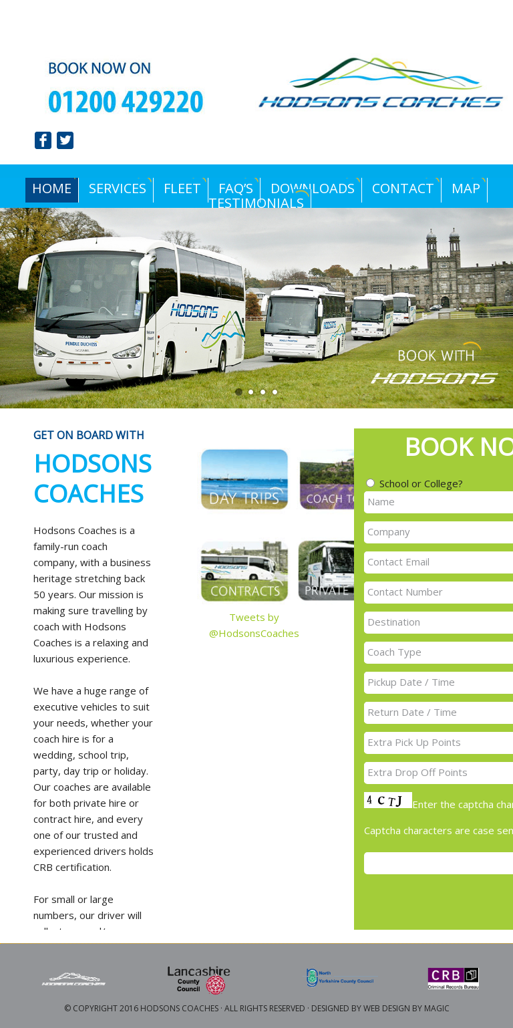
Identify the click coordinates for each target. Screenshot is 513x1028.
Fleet (182, 188)
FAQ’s (235, 188)
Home (48, 188)
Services (117, 188)
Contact (403, 188)
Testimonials (256, 203)
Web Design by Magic (406, 1008)
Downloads (309, 188)
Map (466, 188)
